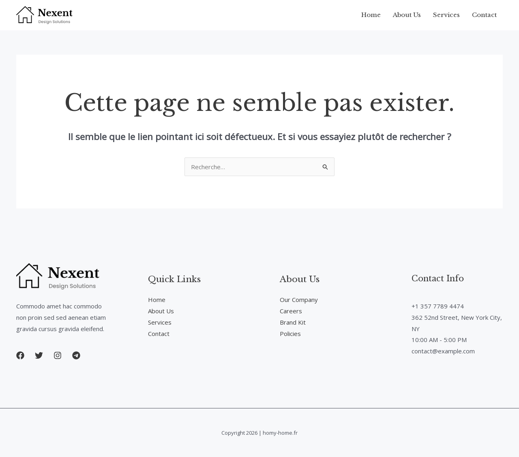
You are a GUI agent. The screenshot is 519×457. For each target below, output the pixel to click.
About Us (407, 15)
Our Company (299, 299)
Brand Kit (293, 322)
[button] (20, 355)
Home (371, 15)
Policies (290, 333)
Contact (484, 15)
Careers (291, 311)
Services (446, 15)
